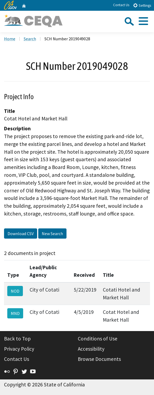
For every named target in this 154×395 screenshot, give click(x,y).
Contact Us (121, 5)
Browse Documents (99, 359)
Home (9, 38)
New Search (52, 233)
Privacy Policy (19, 349)
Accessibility (91, 349)
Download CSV (21, 233)
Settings (142, 5)
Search (30, 38)
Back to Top (17, 338)
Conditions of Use (97, 338)
